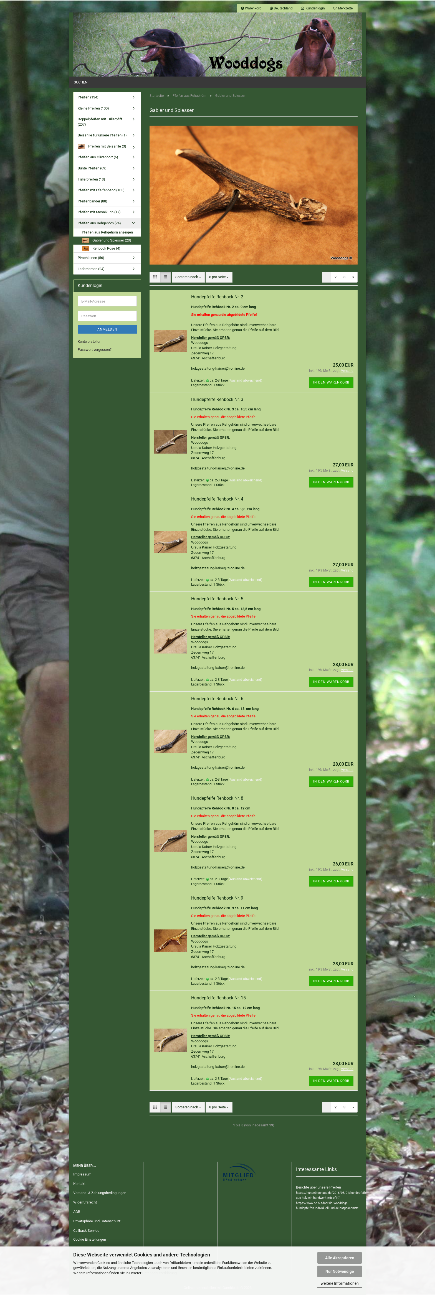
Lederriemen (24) (91, 269)
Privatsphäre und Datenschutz (96, 1221)
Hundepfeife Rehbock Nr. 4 (217, 499)
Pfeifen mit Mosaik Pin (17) (99, 212)
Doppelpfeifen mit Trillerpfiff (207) (100, 121)
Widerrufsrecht (85, 1202)
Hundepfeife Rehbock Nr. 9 (217, 898)
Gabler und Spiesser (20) (106, 240)
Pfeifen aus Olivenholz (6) (98, 157)
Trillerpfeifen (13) (91, 179)
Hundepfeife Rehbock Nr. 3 (217, 399)
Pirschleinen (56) (91, 258)
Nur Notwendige (339, 1271)
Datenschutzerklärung (159, 1273)
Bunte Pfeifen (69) (92, 168)
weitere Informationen (340, 1283)
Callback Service (86, 1230)
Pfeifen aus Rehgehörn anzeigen (107, 232)
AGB (76, 1212)
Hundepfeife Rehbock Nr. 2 (217, 296)
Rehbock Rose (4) (101, 248)
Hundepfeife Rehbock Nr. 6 (217, 698)
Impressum (82, 1174)
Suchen (80, 82)
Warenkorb (251, 8)
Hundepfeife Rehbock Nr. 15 (218, 998)
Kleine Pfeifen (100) (93, 108)
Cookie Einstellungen (89, 1239)
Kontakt (79, 1184)
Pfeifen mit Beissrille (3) (102, 146)
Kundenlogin (313, 8)
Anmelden (107, 329)
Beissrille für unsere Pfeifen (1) (102, 135)
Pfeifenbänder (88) (92, 201)
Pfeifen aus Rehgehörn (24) (99, 223)
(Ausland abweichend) (245, 380)
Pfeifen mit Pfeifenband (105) (101, 190)
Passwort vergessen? (95, 349)
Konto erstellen (89, 341)
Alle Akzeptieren (339, 1258)
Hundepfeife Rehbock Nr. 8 (217, 798)
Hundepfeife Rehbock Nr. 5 (217, 598)
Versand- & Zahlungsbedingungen (99, 1193)
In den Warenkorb (331, 382)
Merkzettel (343, 8)
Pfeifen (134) (88, 97)
